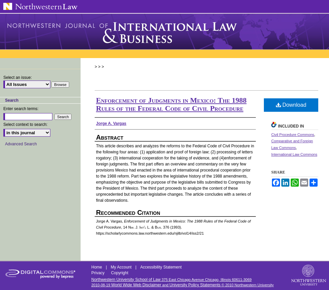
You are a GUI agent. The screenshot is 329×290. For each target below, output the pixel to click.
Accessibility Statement (161, 267)
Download (291, 105)
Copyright (119, 273)
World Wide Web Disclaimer (136, 285)
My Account (122, 267)
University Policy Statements (195, 285)
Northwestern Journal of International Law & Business (164, 31)
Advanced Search (21, 144)
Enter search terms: (21, 108)
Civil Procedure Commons (292, 135)
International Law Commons (294, 154)
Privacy (98, 273)
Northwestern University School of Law (125, 279)
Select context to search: (25, 124)
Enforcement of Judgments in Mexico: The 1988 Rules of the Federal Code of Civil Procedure (171, 104)
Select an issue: (17, 77)
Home (97, 267)
